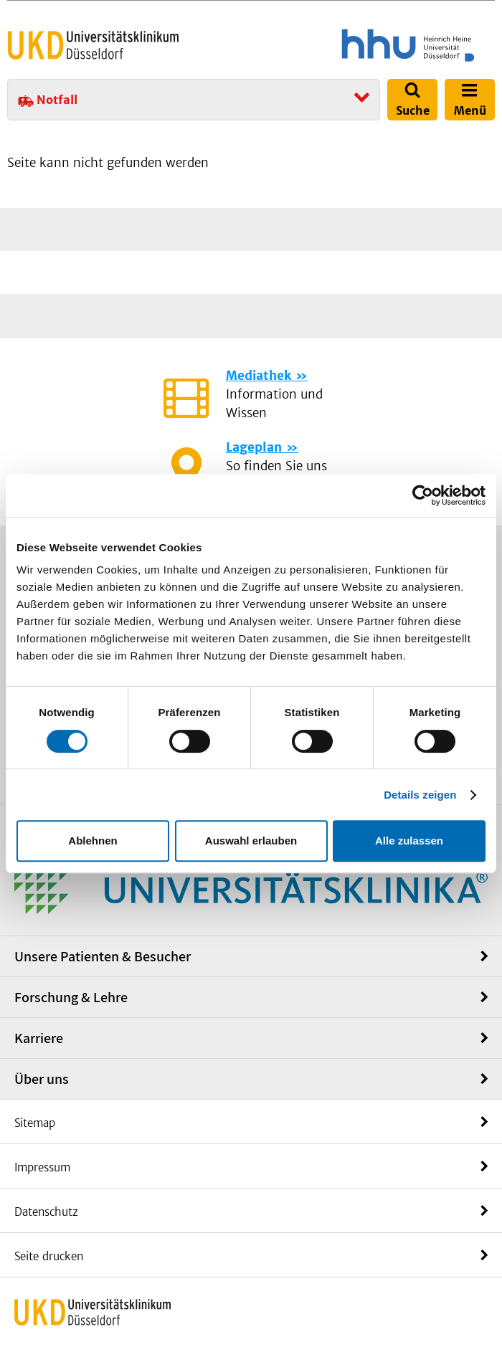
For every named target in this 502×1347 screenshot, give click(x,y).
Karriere (38, 1038)
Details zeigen (420, 795)
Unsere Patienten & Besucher (102, 956)
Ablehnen (92, 840)
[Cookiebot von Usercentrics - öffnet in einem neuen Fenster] (423, 495)
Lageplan (254, 447)
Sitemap (34, 1123)
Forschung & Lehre (71, 997)
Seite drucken (48, 1256)
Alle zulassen (409, 840)
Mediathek (258, 376)
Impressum (42, 1167)
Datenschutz (46, 1212)
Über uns (41, 1079)
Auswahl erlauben (251, 840)
